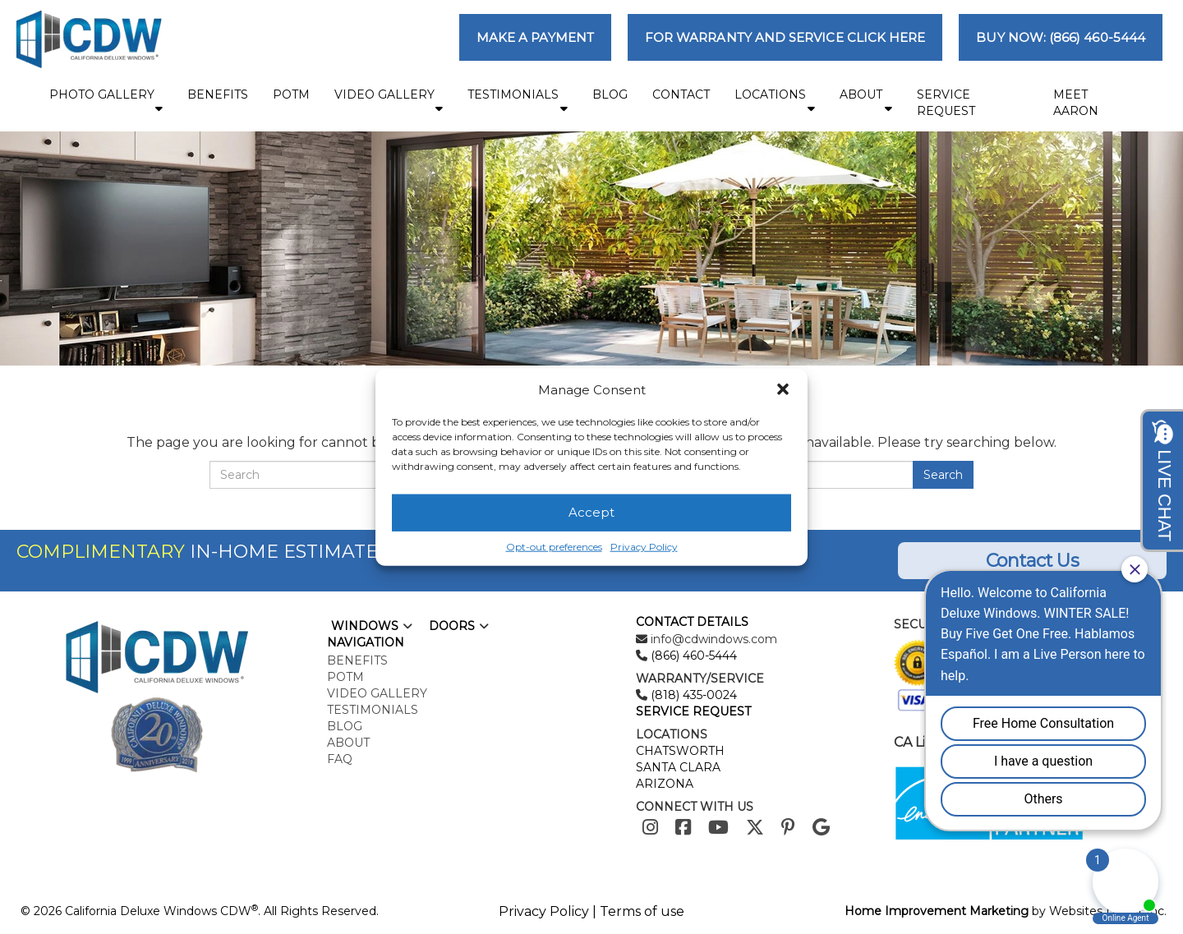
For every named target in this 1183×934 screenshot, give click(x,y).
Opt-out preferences (554, 547)
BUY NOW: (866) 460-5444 (1060, 37)
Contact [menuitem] (681, 94)
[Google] (821, 827)
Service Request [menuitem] (946, 102)
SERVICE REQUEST (693, 711)
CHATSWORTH (680, 750)
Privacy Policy (644, 547)
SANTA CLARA (678, 767)
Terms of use (642, 911)
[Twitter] (755, 827)
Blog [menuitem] (610, 94)
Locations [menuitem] (774, 100)
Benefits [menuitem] (217, 94)
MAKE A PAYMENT (535, 37)
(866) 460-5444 (692, 655)
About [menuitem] (866, 100)
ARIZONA (664, 783)
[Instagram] (650, 827)
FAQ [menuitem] (339, 759)
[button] (783, 389)
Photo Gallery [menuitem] (106, 100)
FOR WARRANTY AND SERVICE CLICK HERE (785, 37)
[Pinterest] (788, 827)
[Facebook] (683, 827)
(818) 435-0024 (692, 695)
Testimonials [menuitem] (517, 100)
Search (943, 474)
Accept (591, 512)
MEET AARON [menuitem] (1075, 102)
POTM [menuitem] (291, 94)
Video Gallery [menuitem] (388, 100)
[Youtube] (718, 827)
